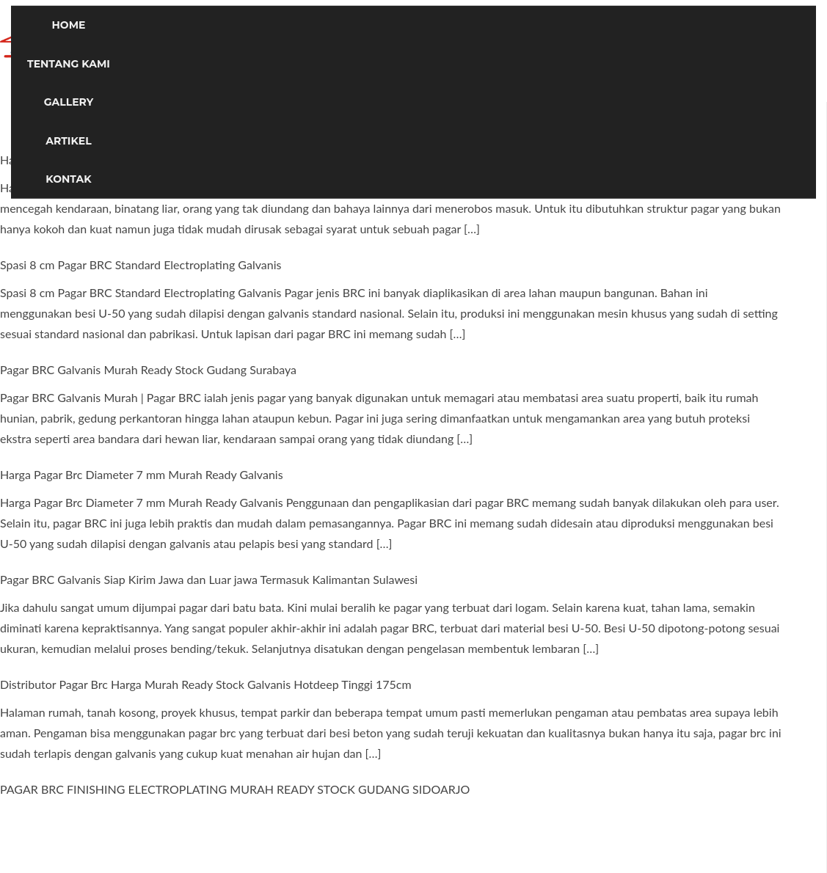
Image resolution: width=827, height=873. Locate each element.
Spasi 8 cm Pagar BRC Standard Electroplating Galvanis (140, 264)
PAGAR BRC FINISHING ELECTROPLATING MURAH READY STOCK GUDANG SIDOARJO (235, 789)
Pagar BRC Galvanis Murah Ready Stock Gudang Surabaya (148, 369)
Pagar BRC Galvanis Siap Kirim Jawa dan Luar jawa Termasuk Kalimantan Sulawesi (209, 579)
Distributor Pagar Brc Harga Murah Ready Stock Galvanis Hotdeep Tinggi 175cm (206, 684)
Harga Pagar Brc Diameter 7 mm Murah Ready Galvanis (141, 474)
